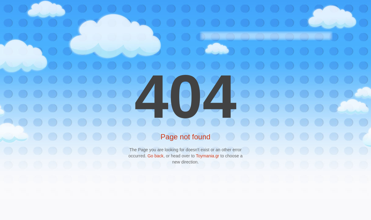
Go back (155, 155)
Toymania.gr (207, 155)
